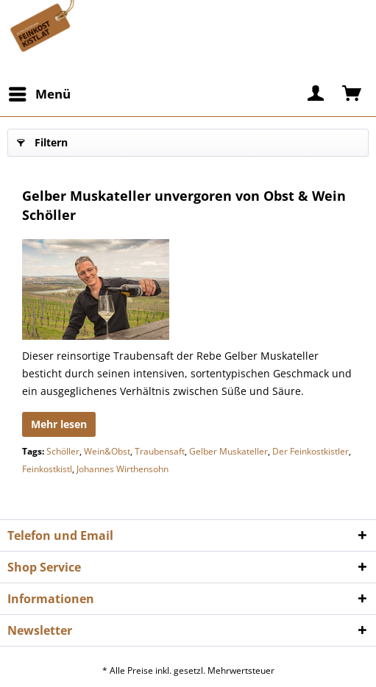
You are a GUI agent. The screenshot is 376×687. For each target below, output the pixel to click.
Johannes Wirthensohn (123, 469)
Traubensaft (160, 451)
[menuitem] (39, 94)
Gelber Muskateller (228, 451)
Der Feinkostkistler (310, 451)
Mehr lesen (59, 424)
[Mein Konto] (316, 94)
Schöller (62, 451)
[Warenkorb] (352, 94)
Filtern (42, 140)
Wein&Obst (107, 451)
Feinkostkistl (47, 469)
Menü (40, 92)
